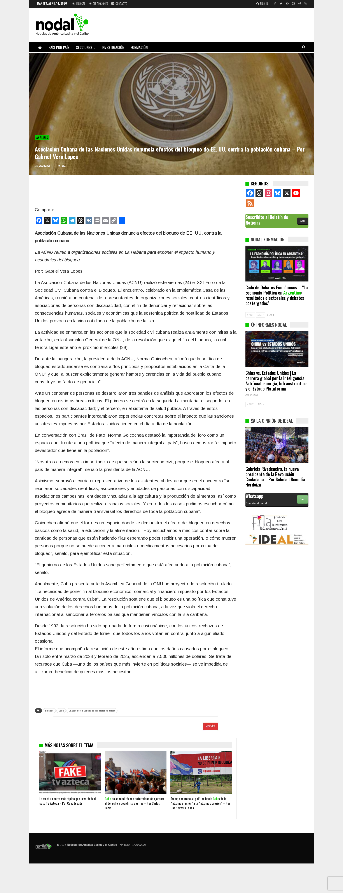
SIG (260, 315)
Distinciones (98, 3)
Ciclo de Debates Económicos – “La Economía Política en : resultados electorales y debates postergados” (276, 295)
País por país (59, 47)
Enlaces (79, 3)
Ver (302, 499)
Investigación (113, 47)
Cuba (61, 710)
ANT (250, 315)
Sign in (262, 3)
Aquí (302, 221)
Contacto (119, 3)
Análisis (42, 137)
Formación (139, 47)
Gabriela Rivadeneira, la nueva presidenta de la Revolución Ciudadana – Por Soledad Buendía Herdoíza (275, 476)
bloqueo (49, 710)
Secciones (84, 47)
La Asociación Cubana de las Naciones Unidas (92, 710)
